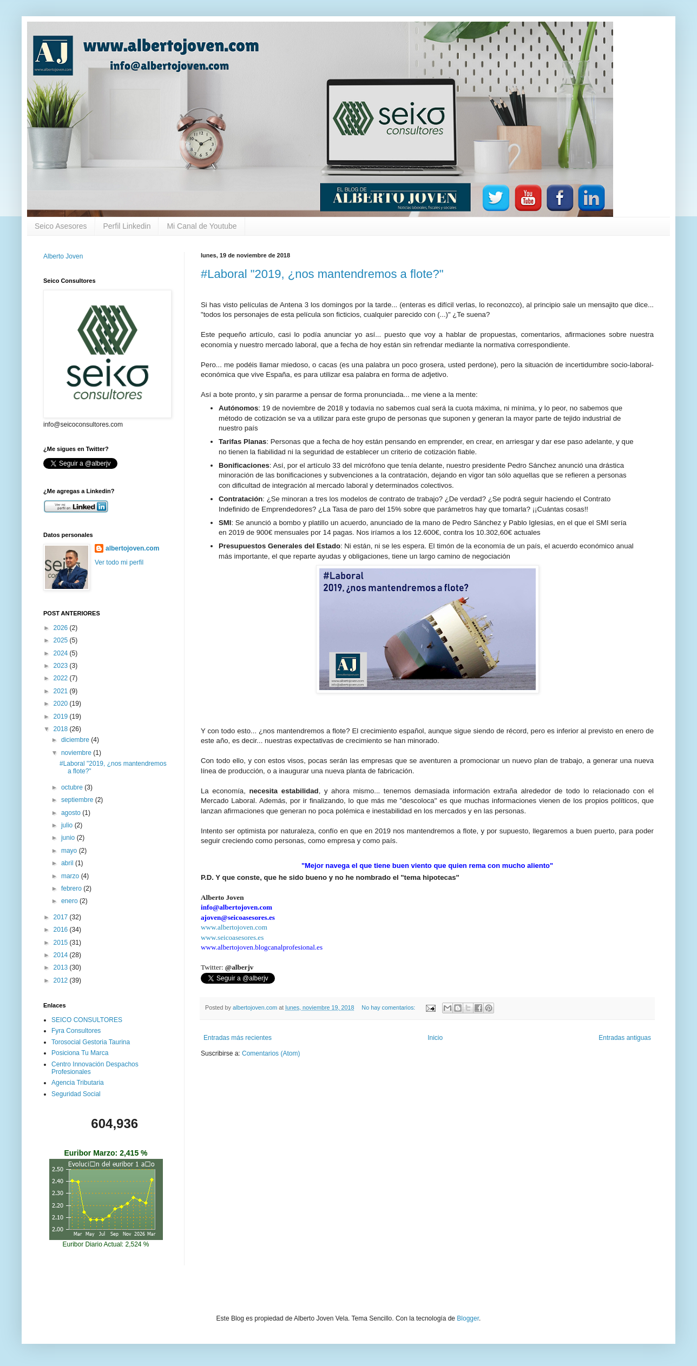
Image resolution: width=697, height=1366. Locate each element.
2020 (62, 703)
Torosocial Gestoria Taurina (90, 1042)
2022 (62, 678)
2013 (62, 967)
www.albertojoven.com (234, 927)
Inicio (435, 1038)
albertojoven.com (132, 548)
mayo (70, 850)
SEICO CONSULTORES (86, 1020)
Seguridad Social (76, 1094)
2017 (62, 917)
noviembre (77, 753)
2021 (62, 691)
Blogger (468, 1318)
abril (68, 863)
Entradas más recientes (237, 1038)
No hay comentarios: (389, 1007)
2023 (62, 665)
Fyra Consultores (76, 1031)
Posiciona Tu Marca (79, 1053)
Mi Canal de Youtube (201, 226)
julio (68, 825)
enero (70, 901)
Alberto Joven (63, 256)
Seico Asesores (61, 226)
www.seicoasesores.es (232, 937)
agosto (71, 813)
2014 (62, 955)
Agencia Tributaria (77, 1082)
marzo (71, 876)
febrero (72, 888)
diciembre (76, 740)
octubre (72, 787)
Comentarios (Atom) (271, 1053)
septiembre (78, 800)
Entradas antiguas (625, 1038)
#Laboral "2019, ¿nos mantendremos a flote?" (322, 274)
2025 (62, 640)
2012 (62, 980)
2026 (62, 628)
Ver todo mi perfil (119, 562)
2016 (62, 929)
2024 (62, 653)
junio (69, 837)
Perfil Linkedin (127, 226)
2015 (62, 942)
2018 (62, 729)
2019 (62, 716)
